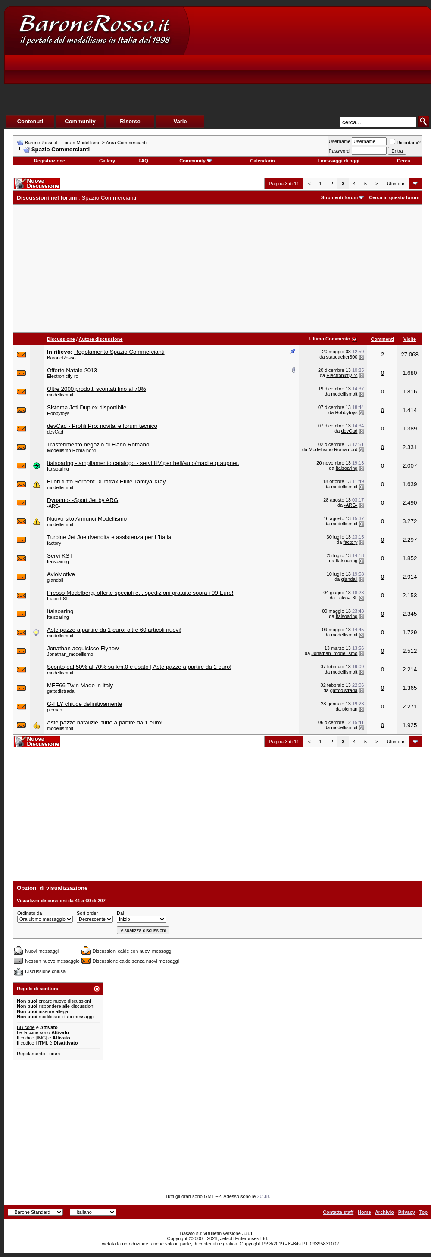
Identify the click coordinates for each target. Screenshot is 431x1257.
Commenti (382, 339)
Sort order (87, 913)
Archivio (384, 1212)
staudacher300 (342, 356)
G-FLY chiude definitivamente (84, 704)
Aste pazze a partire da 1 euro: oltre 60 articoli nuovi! (114, 630)
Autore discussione (101, 339)
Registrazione (49, 160)
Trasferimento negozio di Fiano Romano (98, 444)
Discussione (61, 339)
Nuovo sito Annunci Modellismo (87, 518)
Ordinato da (29, 913)
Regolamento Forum (38, 1053)
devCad (55, 431)
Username (340, 141)
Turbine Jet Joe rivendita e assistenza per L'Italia (109, 537)
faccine (30, 1032)
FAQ (143, 160)
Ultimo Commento (329, 338)
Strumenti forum (339, 197)
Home (364, 1212)
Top (423, 1212)
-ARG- (53, 505)
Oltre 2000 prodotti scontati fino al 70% (96, 389)
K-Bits (294, 1243)
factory (54, 543)
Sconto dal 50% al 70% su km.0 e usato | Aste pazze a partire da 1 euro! (139, 667)
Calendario (262, 160)
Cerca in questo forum (394, 197)
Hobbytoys (58, 413)
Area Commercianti (126, 142)
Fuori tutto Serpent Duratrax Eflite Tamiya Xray (106, 481)
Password (339, 150)
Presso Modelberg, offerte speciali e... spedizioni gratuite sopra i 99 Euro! (140, 593)
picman (54, 709)
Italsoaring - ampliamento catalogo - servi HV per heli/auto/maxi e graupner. (143, 463)
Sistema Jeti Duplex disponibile (86, 407)
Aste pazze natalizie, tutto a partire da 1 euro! (104, 722)
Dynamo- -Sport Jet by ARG (82, 500)
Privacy (406, 1212)
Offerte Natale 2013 (72, 370)
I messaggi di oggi (338, 160)
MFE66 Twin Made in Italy (80, 685)
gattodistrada (61, 691)
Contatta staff (338, 1212)
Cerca (403, 160)
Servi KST (60, 555)
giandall (55, 580)
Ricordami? (405, 142)
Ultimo (395, 183)
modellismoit (60, 394)
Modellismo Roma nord (71, 450)
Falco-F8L (58, 598)
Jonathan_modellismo (70, 654)
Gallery (107, 160)
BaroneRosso (61, 357)
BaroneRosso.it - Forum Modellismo (62, 142)
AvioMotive (61, 574)
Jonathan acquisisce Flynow (83, 648)
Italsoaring (58, 468)
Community (195, 160)
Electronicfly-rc (62, 376)
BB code (26, 1027)
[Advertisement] (270, 71)
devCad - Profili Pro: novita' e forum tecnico (102, 426)
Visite (409, 339)
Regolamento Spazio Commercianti (119, 352)
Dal (120, 913)
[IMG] (41, 1037)
